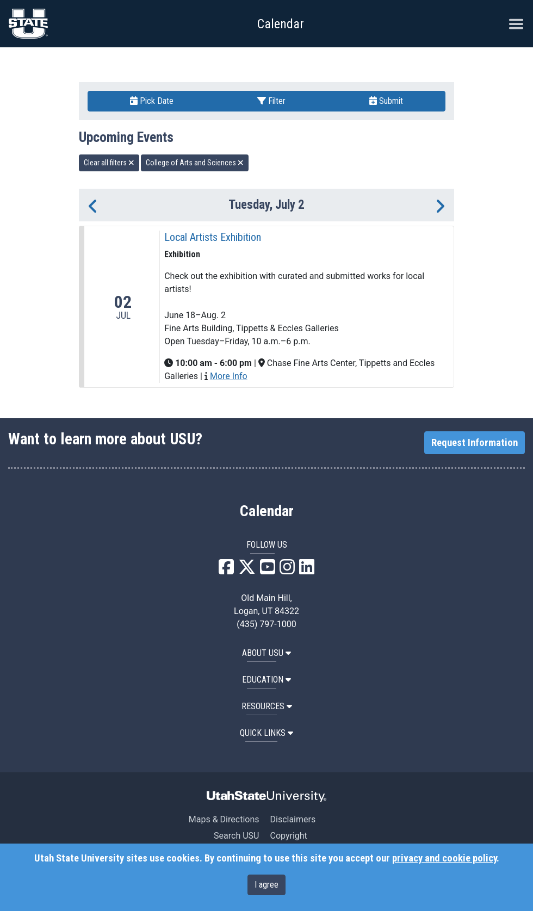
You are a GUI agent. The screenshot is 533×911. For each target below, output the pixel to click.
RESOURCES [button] (266, 706)
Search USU (236, 836)
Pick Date (151, 101)
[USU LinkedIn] (306, 570)
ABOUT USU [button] (266, 653)
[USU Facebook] (226, 570)
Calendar (267, 511)
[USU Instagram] (287, 570)
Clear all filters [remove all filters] (109, 162)
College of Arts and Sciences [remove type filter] (195, 162)
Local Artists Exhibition (212, 237)
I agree (266, 884)
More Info (228, 376)
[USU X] (247, 570)
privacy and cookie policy (444, 858)
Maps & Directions (224, 819)
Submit (386, 101)
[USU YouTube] (267, 570)
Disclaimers (292, 819)
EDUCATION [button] (266, 679)
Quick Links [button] (266, 733)
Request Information (474, 443)
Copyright (288, 836)
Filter (271, 101)
